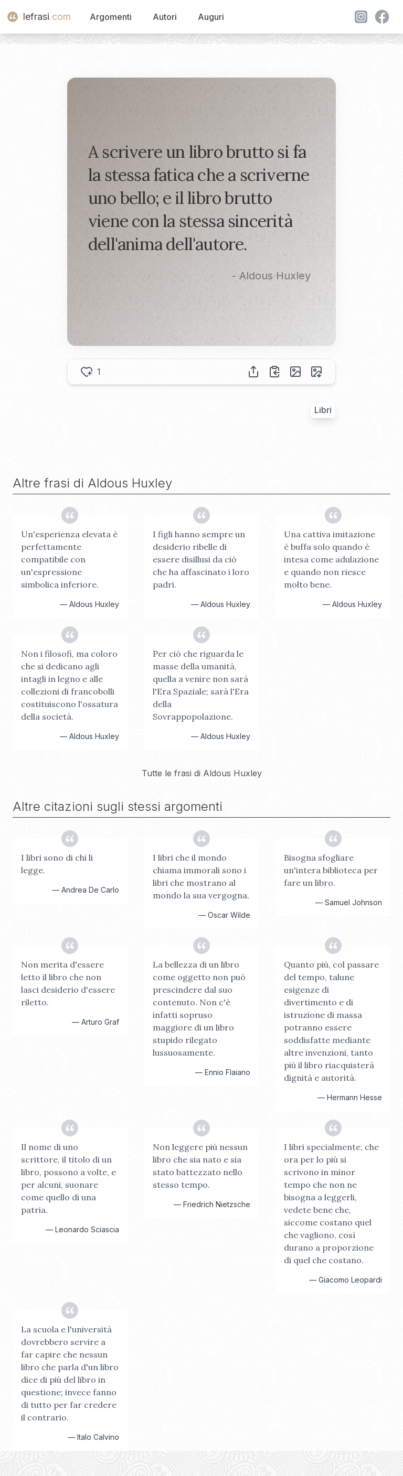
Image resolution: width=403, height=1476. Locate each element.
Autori (165, 17)
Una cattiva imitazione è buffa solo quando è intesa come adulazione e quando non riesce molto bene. (331, 559)
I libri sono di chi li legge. (57, 863)
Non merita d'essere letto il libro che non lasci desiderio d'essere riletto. (68, 983)
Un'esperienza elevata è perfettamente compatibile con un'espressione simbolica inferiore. (69, 559)
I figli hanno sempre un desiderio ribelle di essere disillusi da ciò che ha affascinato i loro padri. (201, 559)
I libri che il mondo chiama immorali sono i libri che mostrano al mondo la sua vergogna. (201, 876)
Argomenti (111, 17)
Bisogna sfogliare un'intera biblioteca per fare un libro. (331, 870)
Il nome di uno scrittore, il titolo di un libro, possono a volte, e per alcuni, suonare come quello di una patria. (68, 1178)
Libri (323, 410)
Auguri (211, 17)
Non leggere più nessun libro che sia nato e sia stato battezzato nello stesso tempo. (200, 1166)
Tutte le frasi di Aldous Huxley (202, 773)
